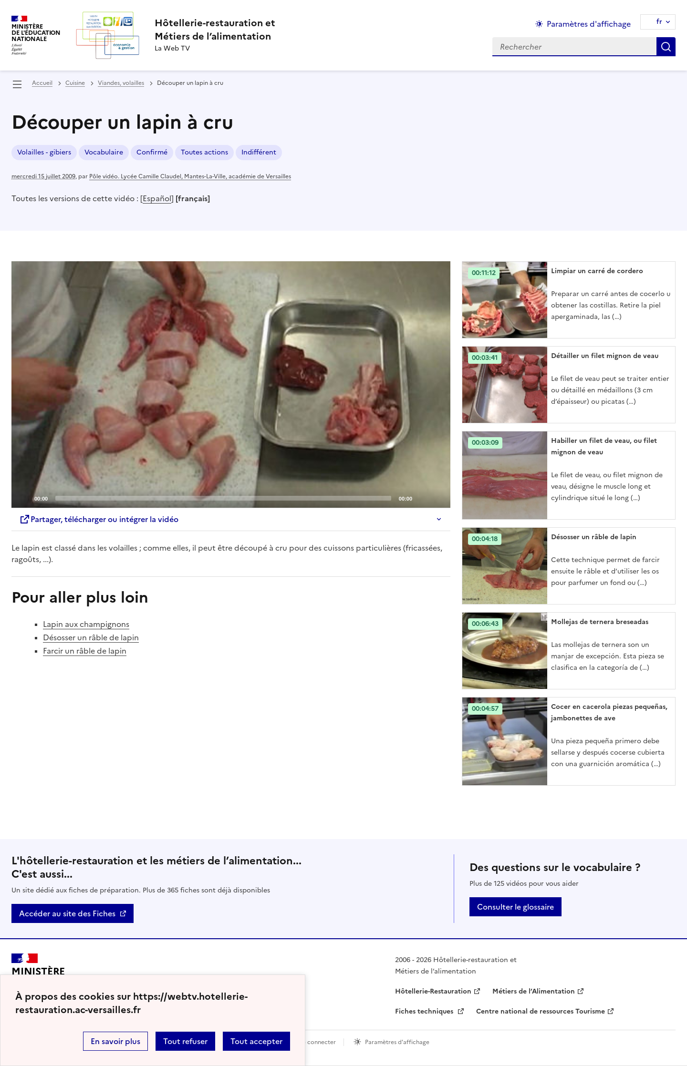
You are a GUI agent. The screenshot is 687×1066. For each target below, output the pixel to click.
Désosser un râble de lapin (91, 637)
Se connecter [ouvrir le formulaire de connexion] (317, 1042)
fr (659, 22)
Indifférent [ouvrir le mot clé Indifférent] (258, 152)
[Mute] (422, 497)
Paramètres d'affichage (397, 1042)
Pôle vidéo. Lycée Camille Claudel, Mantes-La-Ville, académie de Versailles (190, 176)
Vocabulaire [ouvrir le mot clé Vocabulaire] (103, 152)
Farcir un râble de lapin (84, 650)
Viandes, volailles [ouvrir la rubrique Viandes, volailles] (121, 83)
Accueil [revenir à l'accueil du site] (42, 83)
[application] (230, 384)
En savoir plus (115, 1041)
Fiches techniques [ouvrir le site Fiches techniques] (425, 1011)
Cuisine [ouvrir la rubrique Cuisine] (75, 83)
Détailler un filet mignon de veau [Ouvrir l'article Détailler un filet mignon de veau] (604, 356)
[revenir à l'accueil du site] (215, 29)
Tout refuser (185, 1041)
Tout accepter (256, 1041)
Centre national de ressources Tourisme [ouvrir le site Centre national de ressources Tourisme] (540, 1011)
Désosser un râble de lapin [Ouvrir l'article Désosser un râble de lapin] (593, 537)
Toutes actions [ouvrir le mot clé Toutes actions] (204, 152)
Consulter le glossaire (515, 906)
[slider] (223, 498)
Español (157, 198)
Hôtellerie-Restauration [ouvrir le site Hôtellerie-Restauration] (433, 991)
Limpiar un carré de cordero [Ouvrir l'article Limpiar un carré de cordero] (597, 271)
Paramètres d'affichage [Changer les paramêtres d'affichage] (589, 24)
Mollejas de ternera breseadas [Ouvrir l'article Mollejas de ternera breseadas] (599, 622)
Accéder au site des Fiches (67, 913)
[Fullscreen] (437, 497)
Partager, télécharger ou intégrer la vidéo (98, 519)
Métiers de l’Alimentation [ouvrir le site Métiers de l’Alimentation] (533, 991)
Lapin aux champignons (86, 624)
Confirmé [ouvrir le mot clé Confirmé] (151, 152)
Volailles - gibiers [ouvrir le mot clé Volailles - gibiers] (44, 152)
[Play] (231, 385)
